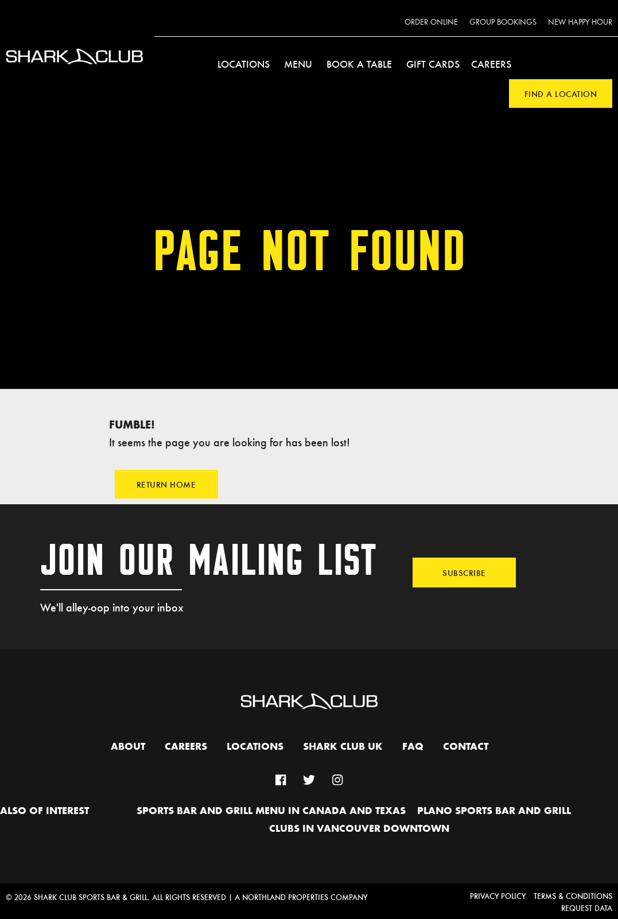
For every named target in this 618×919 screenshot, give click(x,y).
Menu (298, 64)
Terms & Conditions (573, 895)
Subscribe (464, 572)
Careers (491, 64)
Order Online (431, 22)
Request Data (586, 907)
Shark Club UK (343, 747)
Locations (243, 64)
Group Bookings (503, 22)
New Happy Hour (580, 22)
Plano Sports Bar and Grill (494, 811)
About (128, 747)
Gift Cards (433, 64)
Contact (465, 747)
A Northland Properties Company (301, 896)
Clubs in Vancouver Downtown (359, 829)
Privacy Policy (498, 895)
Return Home (166, 484)
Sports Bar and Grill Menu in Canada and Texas (271, 811)
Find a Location (560, 93)
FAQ (412, 747)
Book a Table (359, 64)
